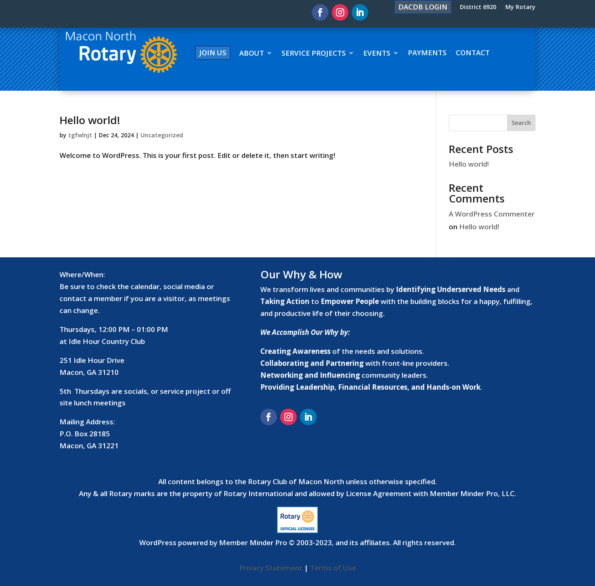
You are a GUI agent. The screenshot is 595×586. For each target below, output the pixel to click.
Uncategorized (161, 135)
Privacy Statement (270, 567)
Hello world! (90, 120)
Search (521, 123)
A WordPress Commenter (492, 214)
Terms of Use (333, 567)
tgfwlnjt (80, 135)
